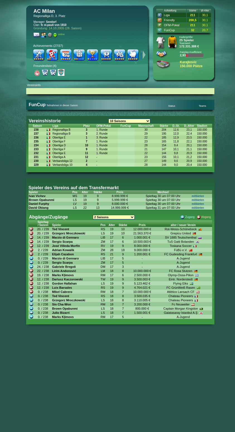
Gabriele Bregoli (64, 266)
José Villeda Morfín (66, 245)
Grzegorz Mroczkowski (68, 233)
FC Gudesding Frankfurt (180, 254)
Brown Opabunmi (41, 200)
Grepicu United (180, 233)
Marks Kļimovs (63, 275)
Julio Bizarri (61, 312)
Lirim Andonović (64, 271)
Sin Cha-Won (61, 304)
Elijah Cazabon (63, 254)
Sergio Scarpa (62, 241)
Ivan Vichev (37, 196)
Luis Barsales (62, 287)
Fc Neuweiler (181, 304)
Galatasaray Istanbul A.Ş (181, 312)
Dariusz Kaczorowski (67, 279)
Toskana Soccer (181, 245)
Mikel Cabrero (62, 291)
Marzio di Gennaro (65, 237)
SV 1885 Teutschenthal (181, 237)
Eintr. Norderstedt (181, 279)
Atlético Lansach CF (180, 291)
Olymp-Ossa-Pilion (180, 275)
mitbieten (198, 196)
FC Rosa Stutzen (180, 271)
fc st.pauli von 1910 (53, 24)
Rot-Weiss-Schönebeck (181, 229)
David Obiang (39, 207)
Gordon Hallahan (64, 283)
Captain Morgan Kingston (180, 308)
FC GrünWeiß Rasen (180, 287)
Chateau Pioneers (180, 296)
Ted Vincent (60, 229)
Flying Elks (180, 283)
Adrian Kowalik (63, 250)
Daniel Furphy (39, 203)
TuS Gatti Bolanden (180, 241)
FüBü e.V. (180, 250)
